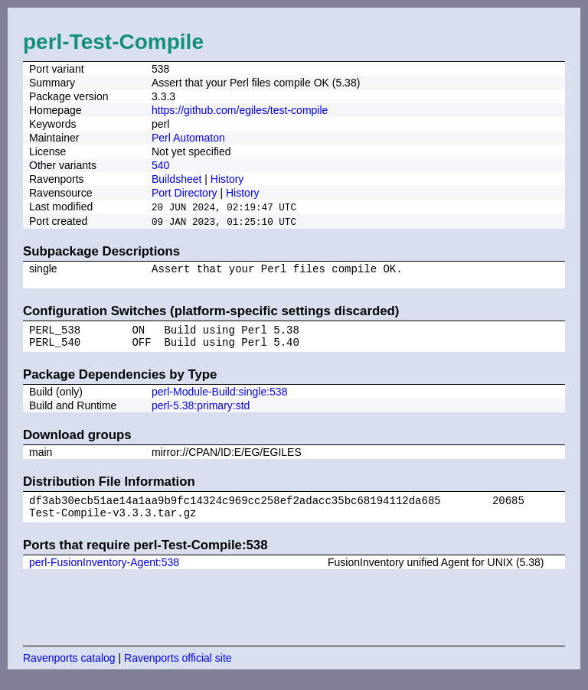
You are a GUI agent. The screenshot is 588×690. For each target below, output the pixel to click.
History (227, 179)
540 (160, 165)
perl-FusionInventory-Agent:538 (104, 575)
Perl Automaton (188, 138)
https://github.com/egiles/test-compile (240, 110)
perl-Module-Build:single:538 (219, 400)
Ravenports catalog (69, 671)
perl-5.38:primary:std (201, 414)
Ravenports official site (178, 671)
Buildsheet (176, 179)
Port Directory (184, 193)
